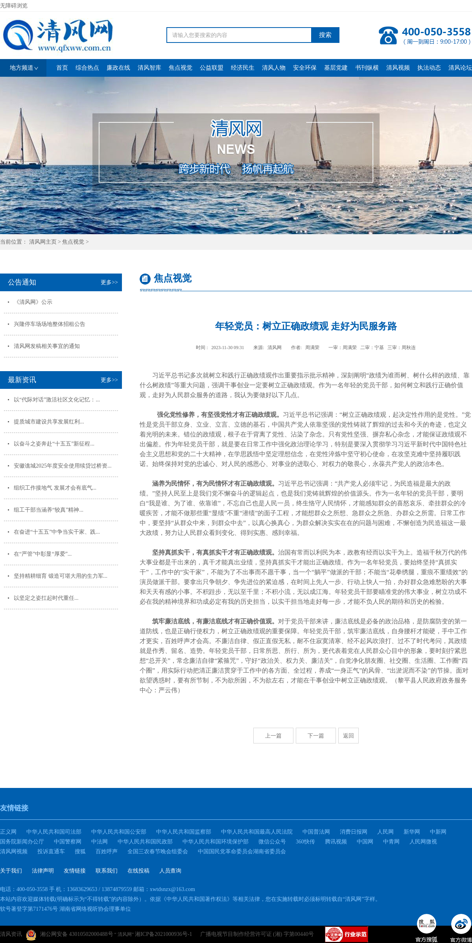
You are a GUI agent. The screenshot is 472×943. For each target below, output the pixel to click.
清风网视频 (14, 851)
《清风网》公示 (33, 302)
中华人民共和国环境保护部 (216, 842)
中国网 (365, 842)
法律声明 (43, 871)
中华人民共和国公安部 (118, 832)
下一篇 (316, 735)
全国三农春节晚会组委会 (157, 851)
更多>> (109, 282)
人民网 (385, 832)
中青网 (391, 842)
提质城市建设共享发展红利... (49, 422)
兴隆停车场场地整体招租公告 (49, 324)
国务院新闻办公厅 (22, 842)
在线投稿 (138, 871)
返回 (348, 735)
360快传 (305, 842)
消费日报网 (353, 832)
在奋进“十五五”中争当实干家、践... (57, 532)
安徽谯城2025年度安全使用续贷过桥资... (63, 466)
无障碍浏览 (14, 6)
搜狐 (80, 851)
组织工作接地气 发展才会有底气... (55, 488)
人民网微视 (423, 842)
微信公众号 (272, 842)
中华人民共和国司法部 (53, 832)
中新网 (438, 832)
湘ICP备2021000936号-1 (163, 934)
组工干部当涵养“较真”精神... (48, 510)
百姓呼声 (107, 851)
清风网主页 (43, 242)
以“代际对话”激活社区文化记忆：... (57, 400)
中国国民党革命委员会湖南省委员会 (242, 851)
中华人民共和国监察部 (183, 832)
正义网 (8, 832)
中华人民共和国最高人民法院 (257, 832)
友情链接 (75, 871)
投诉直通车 (51, 851)
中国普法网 (316, 832)
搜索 (325, 34)
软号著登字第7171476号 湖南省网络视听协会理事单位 (65, 909)
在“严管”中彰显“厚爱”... (43, 554)
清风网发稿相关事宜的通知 (47, 346)
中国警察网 (67, 842)
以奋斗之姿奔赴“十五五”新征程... (54, 444)
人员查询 (170, 871)
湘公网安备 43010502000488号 (69, 935)
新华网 (412, 832)
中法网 (99, 842)
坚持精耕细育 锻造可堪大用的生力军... (60, 576)
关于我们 (11, 871)
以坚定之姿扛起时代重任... (46, 598)
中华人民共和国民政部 (145, 842)
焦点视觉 (73, 242)
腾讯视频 (336, 842)
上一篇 (273, 735)
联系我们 (107, 871)
